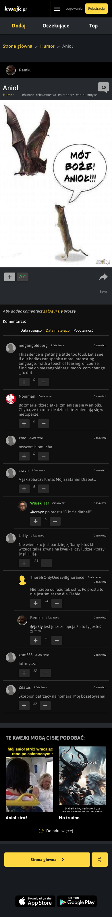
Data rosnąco (31, 330)
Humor (47, 46)
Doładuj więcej (56, 831)
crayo (24, 470)
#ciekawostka (46, 95)
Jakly (23, 535)
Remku (36, 617)
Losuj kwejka (102, 862)
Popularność (83, 330)
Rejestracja (96, 9)
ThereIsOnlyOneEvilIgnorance (57, 577)
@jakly (36, 626)
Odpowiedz (99, 345)
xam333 (25, 654)
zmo (22, 438)
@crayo (37, 512)
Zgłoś (104, 291)
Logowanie (73, 9)
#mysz (92, 95)
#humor (28, 95)
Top (93, 26)
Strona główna (17, 46)
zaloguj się (53, 311)
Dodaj (19, 26)
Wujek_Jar (39, 503)
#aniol (81, 95)
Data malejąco (57, 330)
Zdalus (25, 687)
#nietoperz (66, 95)
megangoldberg (33, 345)
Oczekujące (56, 26)
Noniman (27, 396)
